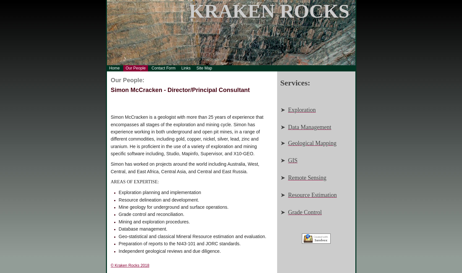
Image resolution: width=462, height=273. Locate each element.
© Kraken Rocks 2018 (130, 265)
